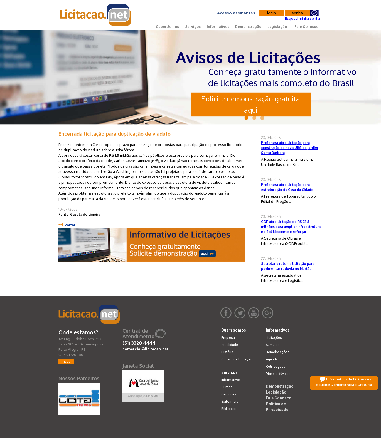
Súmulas (272, 345)
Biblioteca (229, 409)
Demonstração (248, 26)
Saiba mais (229, 402)
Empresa (228, 338)
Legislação (277, 26)
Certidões (228, 394)
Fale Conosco (306, 26)
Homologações (277, 352)
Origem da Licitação (236, 359)
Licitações (274, 338)
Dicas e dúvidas (278, 374)
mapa (66, 361)
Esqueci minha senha (302, 18)
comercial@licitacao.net (145, 349)
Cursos (226, 387)
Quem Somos (167, 26)
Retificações (275, 367)
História (227, 352)
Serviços (193, 26)
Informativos (218, 26)
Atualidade (229, 345)
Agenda (272, 359)
